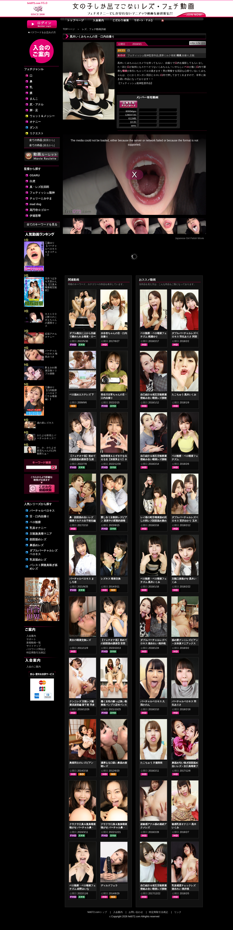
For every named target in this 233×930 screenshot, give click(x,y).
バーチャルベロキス (42, 510)
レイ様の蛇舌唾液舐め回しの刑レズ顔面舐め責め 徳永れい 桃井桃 (153, 520)
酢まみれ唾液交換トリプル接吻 (51, 370)
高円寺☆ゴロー (39, 209)
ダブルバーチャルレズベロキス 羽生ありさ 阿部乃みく (185, 336)
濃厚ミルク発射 (167, 55)
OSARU (35, 175)
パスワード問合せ (36, 649)
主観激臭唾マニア (41, 533)
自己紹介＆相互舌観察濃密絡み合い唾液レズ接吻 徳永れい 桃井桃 (153, 398)
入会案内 (31, 635)
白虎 (32, 181)
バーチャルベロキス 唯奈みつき (51, 353)
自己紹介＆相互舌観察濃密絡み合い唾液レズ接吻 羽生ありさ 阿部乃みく (153, 889)
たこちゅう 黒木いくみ (184, 394)
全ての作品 (42, 140)
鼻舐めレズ (37, 545)
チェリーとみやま (41, 198)
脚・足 (34, 110)
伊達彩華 (35, 215)
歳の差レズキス (45, 422)
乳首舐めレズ (38, 559)
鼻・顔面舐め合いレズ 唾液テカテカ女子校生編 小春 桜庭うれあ (82, 520)
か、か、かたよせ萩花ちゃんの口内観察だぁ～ (46, 450)
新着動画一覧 (33, 642)
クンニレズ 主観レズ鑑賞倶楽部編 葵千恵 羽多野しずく (82, 705)
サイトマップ (33, 645)
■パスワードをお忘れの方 (42, 32)
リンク (177, 912)
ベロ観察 (35, 522)
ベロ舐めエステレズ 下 (81, 394)
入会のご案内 (33, 666)
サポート (31, 639)
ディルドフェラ (109, 885)
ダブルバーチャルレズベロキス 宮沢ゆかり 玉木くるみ (185, 520)
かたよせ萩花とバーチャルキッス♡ (46, 437)
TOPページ (69, 29)
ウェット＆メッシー (42, 116)
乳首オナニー (38, 527)
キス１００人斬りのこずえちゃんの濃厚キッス (51, 320)
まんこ (34, 98)
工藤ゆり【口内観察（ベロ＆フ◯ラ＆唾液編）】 (51, 393)
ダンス (34, 127)
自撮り (185, 55)
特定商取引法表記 (36, 652)
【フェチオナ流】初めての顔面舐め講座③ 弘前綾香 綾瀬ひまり (82, 459)
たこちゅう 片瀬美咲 (151, 762)
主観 (192, 55)
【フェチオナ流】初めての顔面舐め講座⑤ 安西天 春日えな (114, 643)
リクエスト (37, 133)
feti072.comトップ (97, 912)
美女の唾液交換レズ (80, 640)
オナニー (35, 121)
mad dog (35, 204)
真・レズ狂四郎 (39, 186)
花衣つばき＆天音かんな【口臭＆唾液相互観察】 (51, 284)
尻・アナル (37, 104)
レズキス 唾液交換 (110, 578)
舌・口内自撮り (39, 516)
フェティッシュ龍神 (42, 192)
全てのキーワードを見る (42, 224)
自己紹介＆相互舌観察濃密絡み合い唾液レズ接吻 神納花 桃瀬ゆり (153, 459)
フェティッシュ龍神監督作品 (142, 55)
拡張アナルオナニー (51, 335)
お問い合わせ (136, 912)
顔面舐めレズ (38, 539)
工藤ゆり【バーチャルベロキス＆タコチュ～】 (51, 248)
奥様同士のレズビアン (81, 762)
